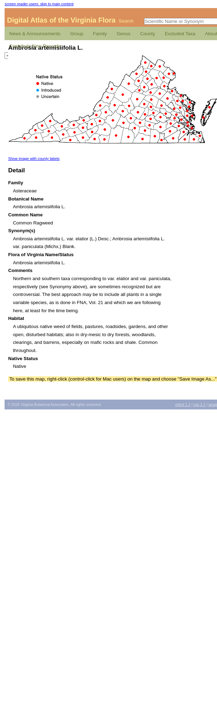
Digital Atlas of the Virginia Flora (61, 20)
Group (76, 33)
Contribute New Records (34, 46)
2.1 (199, 404)
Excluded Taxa (180, 33)
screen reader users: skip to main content (39, 4)
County (147, 33)
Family (100, 33)
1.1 (182, 404)
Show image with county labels (34, 158)
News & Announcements (34, 33)
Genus (123, 33)
